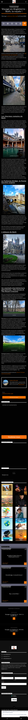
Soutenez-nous (14, 437)
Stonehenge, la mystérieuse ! (14, 575)
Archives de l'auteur (14, 397)
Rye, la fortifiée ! (14, 594)
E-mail (3, 682)
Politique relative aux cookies (6, 715)
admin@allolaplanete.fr (7, 658)
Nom (2, 676)
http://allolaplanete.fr (7, 654)
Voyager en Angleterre (14, 7)
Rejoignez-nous (5, 468)
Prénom (2, 679)
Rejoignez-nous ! (4, 669)
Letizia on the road (12, 16)
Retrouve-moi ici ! (21, 384)
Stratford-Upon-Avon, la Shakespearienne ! (14, 556)
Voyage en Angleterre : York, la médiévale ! (14, 615)
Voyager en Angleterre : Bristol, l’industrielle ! (14, 630)
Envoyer (3, 687)
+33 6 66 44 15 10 (6, 656)
